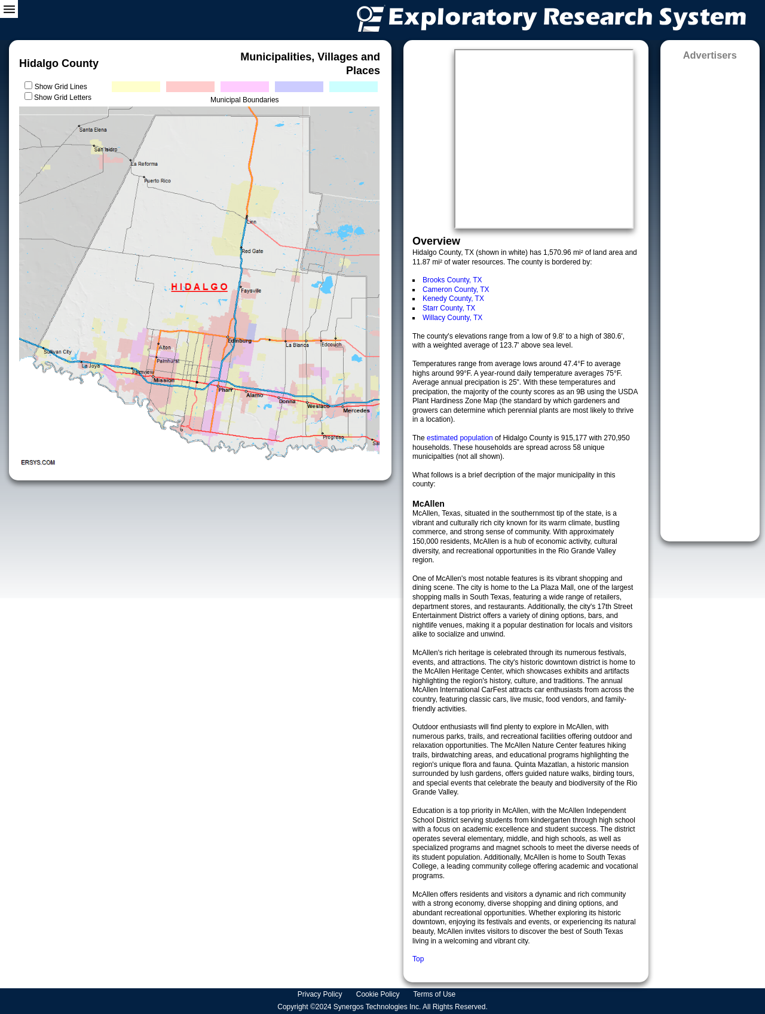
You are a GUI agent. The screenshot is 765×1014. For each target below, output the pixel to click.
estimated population (461, 438)
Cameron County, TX (456, 289)
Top (418, 959)
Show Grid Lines (63, 87)
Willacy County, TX (452, 317)
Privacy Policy (321, 994)
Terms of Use (436, 994)
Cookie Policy (379, 994)
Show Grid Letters (62, 97)
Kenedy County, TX (453, 298)
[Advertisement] (710, 297)
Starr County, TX (449, 308)
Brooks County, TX (452, 280)
